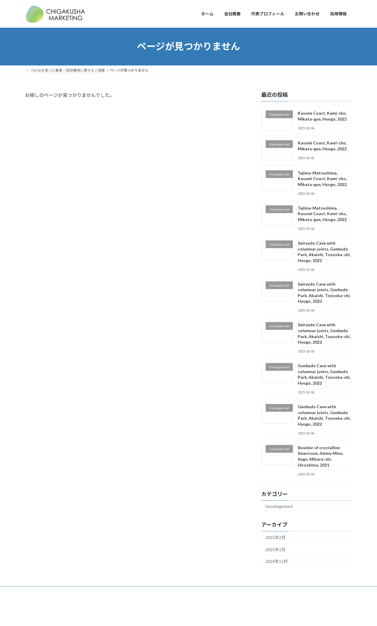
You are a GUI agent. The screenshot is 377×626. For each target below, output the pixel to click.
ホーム (36, 591)
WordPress (157, 615)
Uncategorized (278, 505)
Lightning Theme (187, 615)
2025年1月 (275, 549)
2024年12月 (276, 561)
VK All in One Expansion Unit (226, 615)
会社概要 (60, 591)
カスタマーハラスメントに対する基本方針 (307, 591)
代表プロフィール (92, 591)
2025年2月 (275, 537)
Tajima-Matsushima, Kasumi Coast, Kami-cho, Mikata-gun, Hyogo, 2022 (322, 178)
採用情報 (255, 591)
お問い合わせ (128, 591)
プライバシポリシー (167, 591)
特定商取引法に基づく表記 (215, 591)
